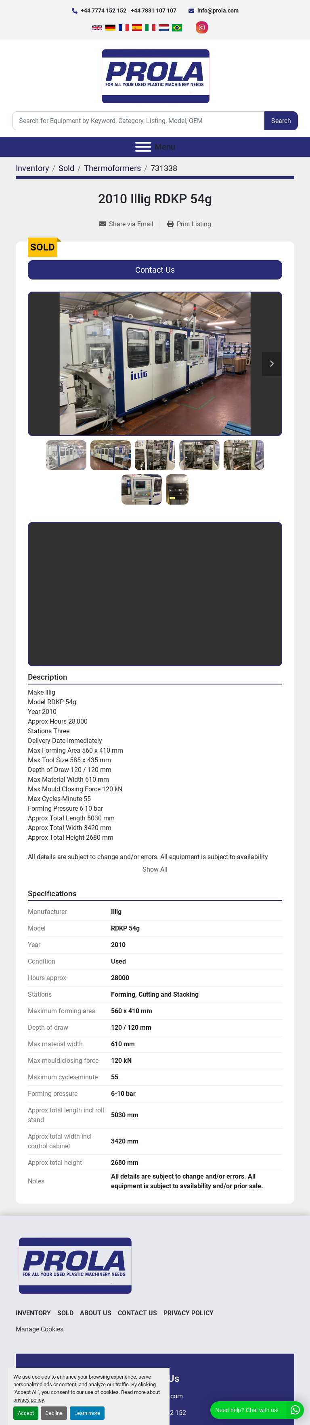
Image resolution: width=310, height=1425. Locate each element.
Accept (26, 1413)
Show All (155, 869)
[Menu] (143, 147)
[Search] (138, 120)
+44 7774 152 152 (103, 10)
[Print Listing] (189, 224)
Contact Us (155, 270)
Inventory (33, 1313)
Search (281, 121)
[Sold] (66, 168)
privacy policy (28, 1400)
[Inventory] (32, 168)
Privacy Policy (188, 1313)
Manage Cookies (39, 1329)
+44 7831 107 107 (153, 10)
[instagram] (202, 27)
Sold (65, 1313)
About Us (95, 1313)
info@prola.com (218, 10)
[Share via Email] (129, 224)
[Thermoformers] (112, 168)
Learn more (87, 1413)
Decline (54, 1413)
